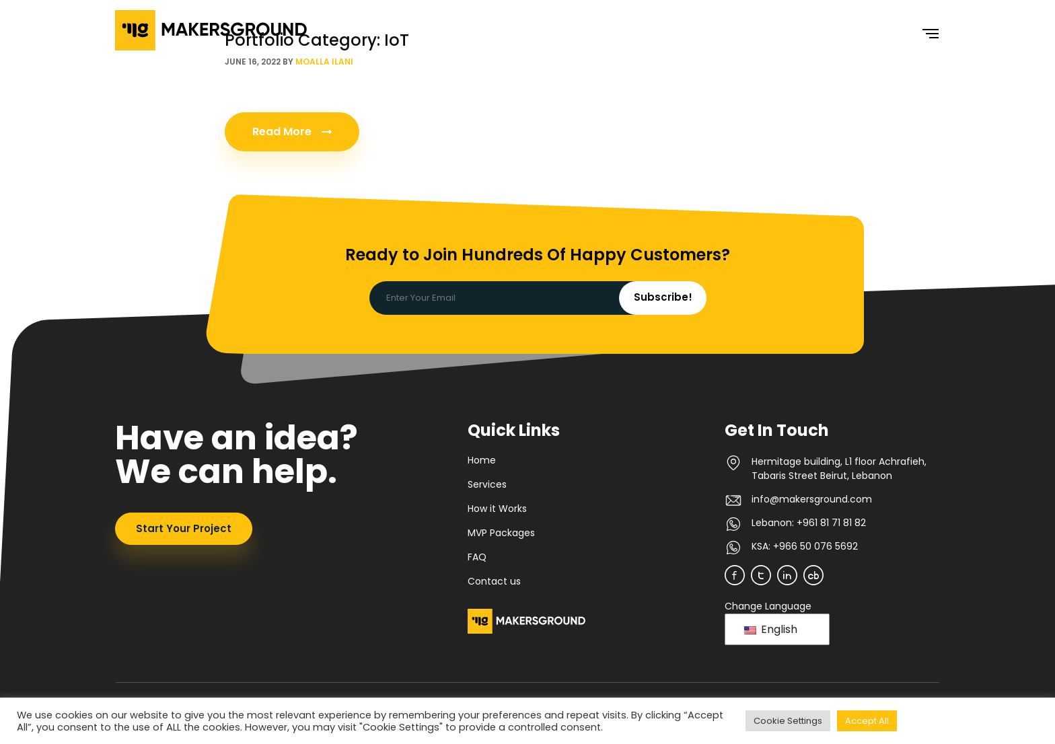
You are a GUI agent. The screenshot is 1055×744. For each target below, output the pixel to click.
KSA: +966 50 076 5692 (805, 546)
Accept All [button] (867, 720)
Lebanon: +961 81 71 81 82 (809, 522)
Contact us (494, 581)
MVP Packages (501, 533)
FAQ (477, 557)
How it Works (497, 508)
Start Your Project (183, 528)
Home (482, 460)
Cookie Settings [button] (788, 720)
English (770, 629)
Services (487, 484)
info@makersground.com (812, 499)
